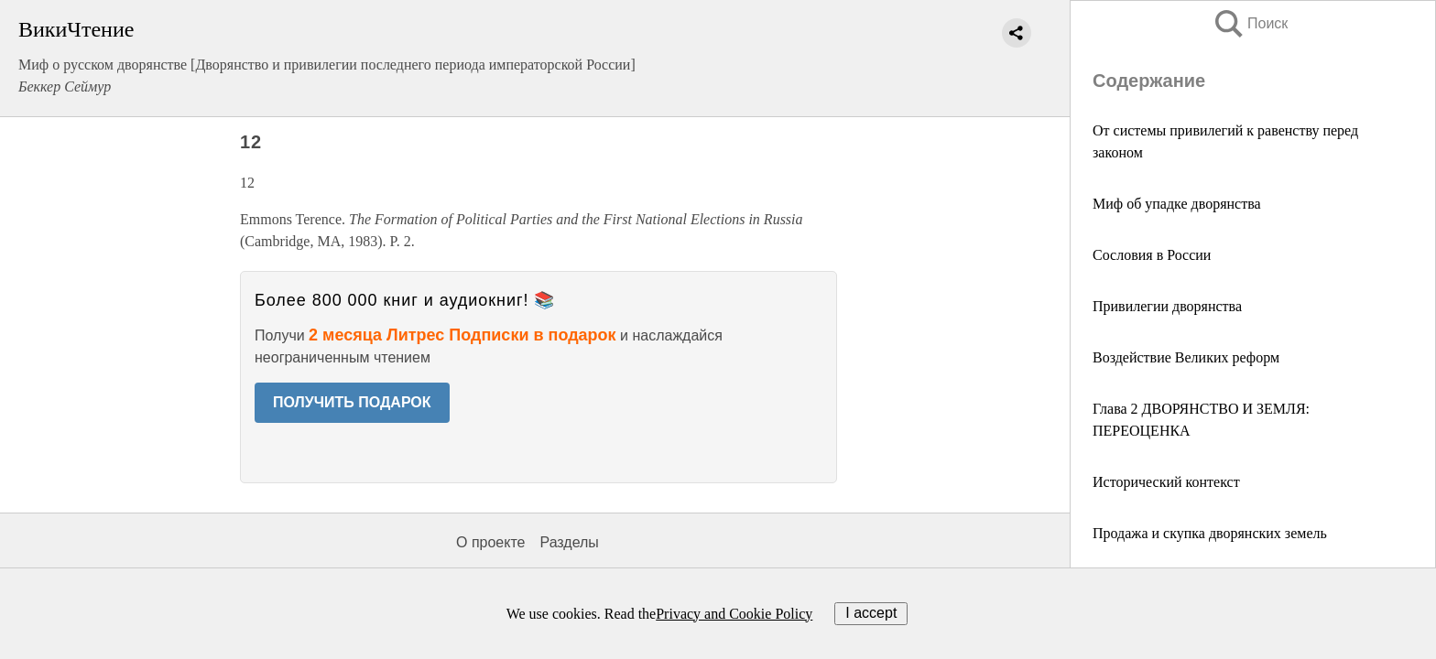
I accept (871, 613)
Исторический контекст (1166, 482)
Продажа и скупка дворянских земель (1210, 533)
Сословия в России (1152, 255)
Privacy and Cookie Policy (734, 613)
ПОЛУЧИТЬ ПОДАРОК (352, 402)
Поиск (1250, 23)
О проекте (490, 542)
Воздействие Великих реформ (1186, 357)
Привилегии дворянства (1167, 306)
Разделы (568, 542)
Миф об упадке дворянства (1177, 203)
